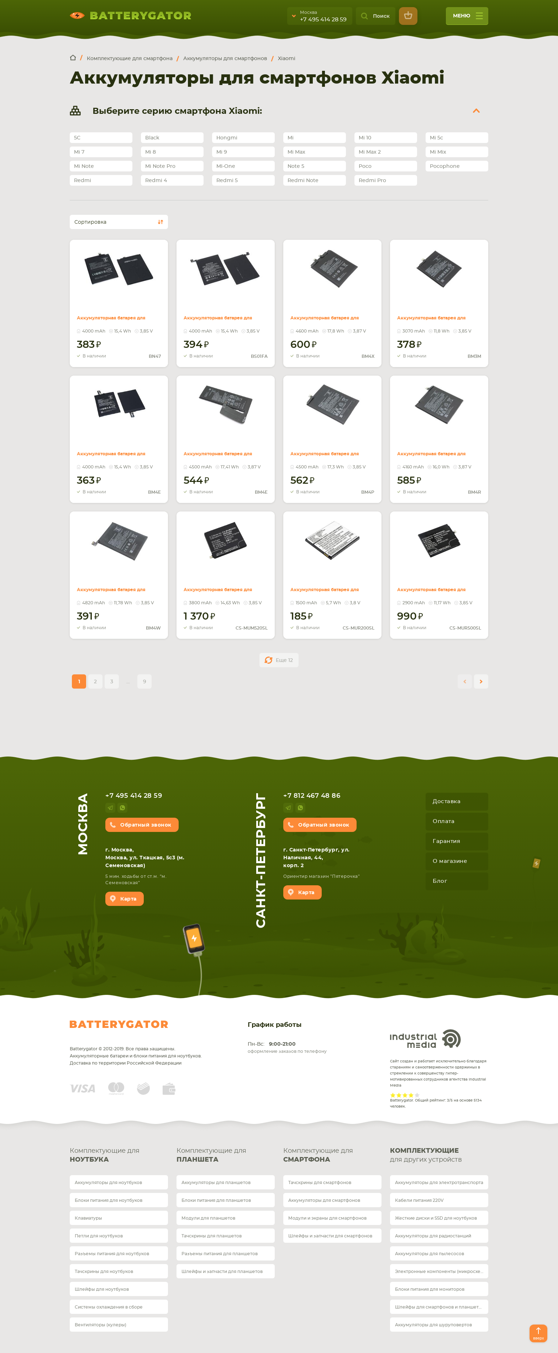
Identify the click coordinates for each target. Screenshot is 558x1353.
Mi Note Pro (160, 166)
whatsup (122, 808)
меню (468, 18)
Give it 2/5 (399, 1095)
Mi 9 (221, 152)
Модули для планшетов (208, 1218)
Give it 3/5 (405, 1095)
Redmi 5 (227, 180)
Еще (284, 660)
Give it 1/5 (393, 1095)
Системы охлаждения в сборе (109, 1307)
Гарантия (446, 841)
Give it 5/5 (417, 1095)
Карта (128, 899)
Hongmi (226, 138)
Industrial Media (425, 1038)
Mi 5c (436, 138)
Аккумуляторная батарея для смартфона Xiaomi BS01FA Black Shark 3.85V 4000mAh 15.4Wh (223, 313)
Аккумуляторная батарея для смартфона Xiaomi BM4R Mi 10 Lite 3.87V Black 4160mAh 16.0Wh (437, 449)
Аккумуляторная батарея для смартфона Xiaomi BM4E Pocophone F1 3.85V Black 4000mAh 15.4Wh (117, 449)
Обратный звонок (146, 825)
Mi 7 (79, 152)
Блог (440, 881)
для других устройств (439, 1155)
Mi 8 (150, 152)
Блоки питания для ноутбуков (108, 1200)
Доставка (446, 801)
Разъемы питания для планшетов (219, 1254)
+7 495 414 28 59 (323, 19)
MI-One (225, 166)
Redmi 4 (156, 180)
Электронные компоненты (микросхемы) (441, 1271)
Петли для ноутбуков (99, 1236)
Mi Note (84, 166)
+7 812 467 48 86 (311, 796)
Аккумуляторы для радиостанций (433, 1236)
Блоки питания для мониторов (429, 1289)
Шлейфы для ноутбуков (102, 1289)
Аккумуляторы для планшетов (216, 1182)
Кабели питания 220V (419, 1200)
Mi (291, 138)
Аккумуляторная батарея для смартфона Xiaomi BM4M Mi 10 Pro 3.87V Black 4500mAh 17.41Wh (223, 449)
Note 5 (296, 166)
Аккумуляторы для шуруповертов (433, 1325)
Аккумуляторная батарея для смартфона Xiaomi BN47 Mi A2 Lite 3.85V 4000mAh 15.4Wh (117, 313)
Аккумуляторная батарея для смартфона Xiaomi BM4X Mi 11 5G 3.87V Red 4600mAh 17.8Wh (330, 313)
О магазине (450, 861)
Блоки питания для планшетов (216, 1200)
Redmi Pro (372, 180)
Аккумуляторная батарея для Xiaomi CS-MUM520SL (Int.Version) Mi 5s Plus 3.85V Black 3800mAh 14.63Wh (223, 590)
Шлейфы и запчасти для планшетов (222, 1271)
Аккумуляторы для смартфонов (324, 1200)
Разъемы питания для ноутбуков (112, 1254)
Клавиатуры (88, 1218)
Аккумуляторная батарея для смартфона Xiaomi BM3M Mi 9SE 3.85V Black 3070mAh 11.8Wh (437, 313)
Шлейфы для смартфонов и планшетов (439, 1307)
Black (152, 138)
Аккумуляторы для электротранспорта (439, 1182)
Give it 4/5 (411, 1095)
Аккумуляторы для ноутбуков (108, 1182)
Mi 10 (365, 138)
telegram (110, 808)
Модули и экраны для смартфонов (327, 1218)
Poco (365, 166)
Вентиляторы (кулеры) (100, 1325)
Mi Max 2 (370, 152)
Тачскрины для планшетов (211, 1236)
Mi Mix (438, 152)
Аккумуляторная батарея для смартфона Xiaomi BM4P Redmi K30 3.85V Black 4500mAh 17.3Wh (330, 449)
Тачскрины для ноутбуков (104, 1271)
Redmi (82, 180)
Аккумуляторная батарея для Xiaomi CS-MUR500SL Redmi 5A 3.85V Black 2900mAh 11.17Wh (437, 585)
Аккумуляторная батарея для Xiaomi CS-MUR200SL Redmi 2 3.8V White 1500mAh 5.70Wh (330, 585)
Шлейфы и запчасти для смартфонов (330, 1236)
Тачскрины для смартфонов (319, 1182)
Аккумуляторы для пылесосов (429, 1254)
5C (77, 138)
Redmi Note (303, 180)
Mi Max (296, 152)
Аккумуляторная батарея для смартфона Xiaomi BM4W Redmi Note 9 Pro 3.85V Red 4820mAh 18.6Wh (117, 590)
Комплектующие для (119, 1156)
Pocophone (445, 166)
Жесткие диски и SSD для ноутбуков (436, 1218)
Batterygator (119, 1024)
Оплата (443, 821)
